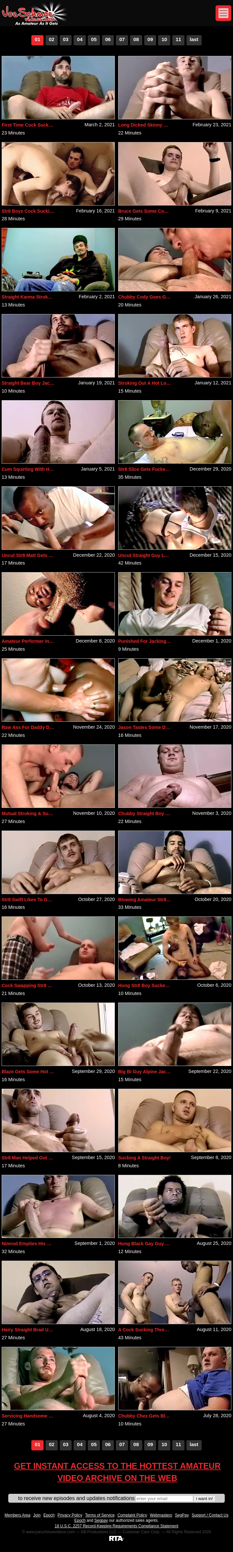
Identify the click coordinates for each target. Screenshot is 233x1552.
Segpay (101, 1520)
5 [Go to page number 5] (95, 39)
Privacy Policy (69, 1515)
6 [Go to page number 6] (109, 39)
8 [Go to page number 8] (137, 39)
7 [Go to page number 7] (123, 39)
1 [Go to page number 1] (39, 39)
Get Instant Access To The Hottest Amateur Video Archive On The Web (117, 1472)
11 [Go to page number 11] (178, 39)
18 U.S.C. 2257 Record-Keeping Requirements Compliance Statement (117, 1526)
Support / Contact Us (210, 1515)
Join (37, 1515)
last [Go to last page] (194, 39)
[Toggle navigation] (223, 13)
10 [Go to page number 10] (164, 39)
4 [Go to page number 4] (81, 39)
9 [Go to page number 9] (151, 39)
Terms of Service (100, 1515)
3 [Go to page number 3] (67, 39)
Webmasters (161, 1515)
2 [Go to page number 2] (52, 39)
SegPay (182, 1515)
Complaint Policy (132, 1515)
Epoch (48, 1515)
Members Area (17, 1515)
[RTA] (116, 1538)
